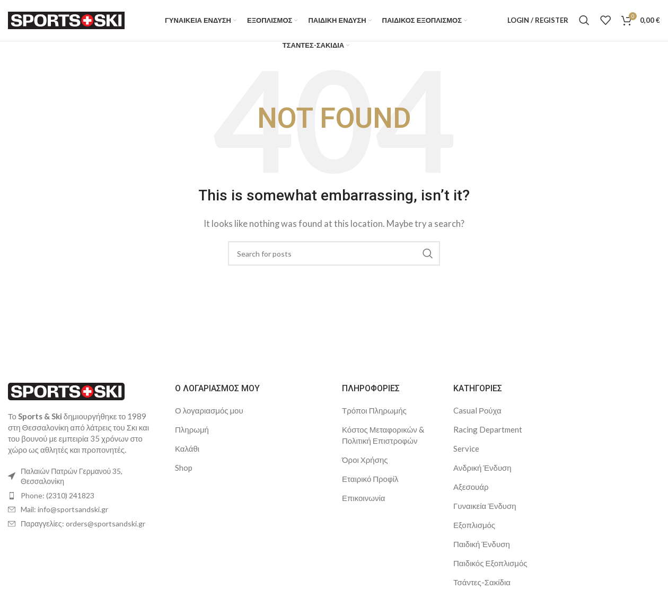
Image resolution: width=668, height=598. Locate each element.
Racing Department (487, 436)
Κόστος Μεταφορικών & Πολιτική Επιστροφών (383, 442)
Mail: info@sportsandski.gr (64, 516)
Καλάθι (187, 455)
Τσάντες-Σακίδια (482, 589)
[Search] (584, 23)
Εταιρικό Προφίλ (370, 485)
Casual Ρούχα (477, 417)
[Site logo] (66, 23)
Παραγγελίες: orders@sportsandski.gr (83, 530)
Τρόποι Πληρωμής (374, 417)
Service (466, 455)
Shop (183, 474)
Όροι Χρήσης (365, 466)
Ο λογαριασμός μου (209, 417)
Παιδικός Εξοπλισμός (490, 570)
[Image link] (66, 397)
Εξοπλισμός (474, 532)
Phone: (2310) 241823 (57, 502)
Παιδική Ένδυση (481, 551)
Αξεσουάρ (470, 493)
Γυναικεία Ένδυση (484, 512)
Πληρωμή (192, 436)
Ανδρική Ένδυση (482, 474)
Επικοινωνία (363, 504)
